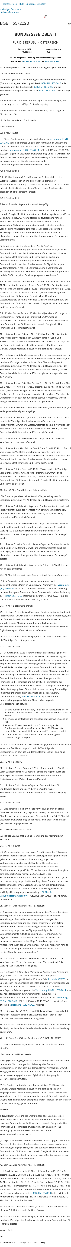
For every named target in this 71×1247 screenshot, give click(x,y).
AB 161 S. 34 (35, 61)
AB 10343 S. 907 (52, 61)
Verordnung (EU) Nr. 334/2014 (24, 150)
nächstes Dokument (9, 12)
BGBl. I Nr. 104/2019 (43, 87)
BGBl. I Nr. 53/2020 (42, 1193)
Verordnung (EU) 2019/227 (23, 1004)
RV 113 (26, 61)
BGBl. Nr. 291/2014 (30, 696)
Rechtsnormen (10, 3)
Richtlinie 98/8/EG (57, 979)
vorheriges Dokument (10, 9)
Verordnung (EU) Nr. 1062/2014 (51, 990)
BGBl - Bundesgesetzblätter (32, 3)
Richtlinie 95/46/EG (13, 595)
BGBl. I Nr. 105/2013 (51, 83)
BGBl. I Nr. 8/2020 (47, 90)
